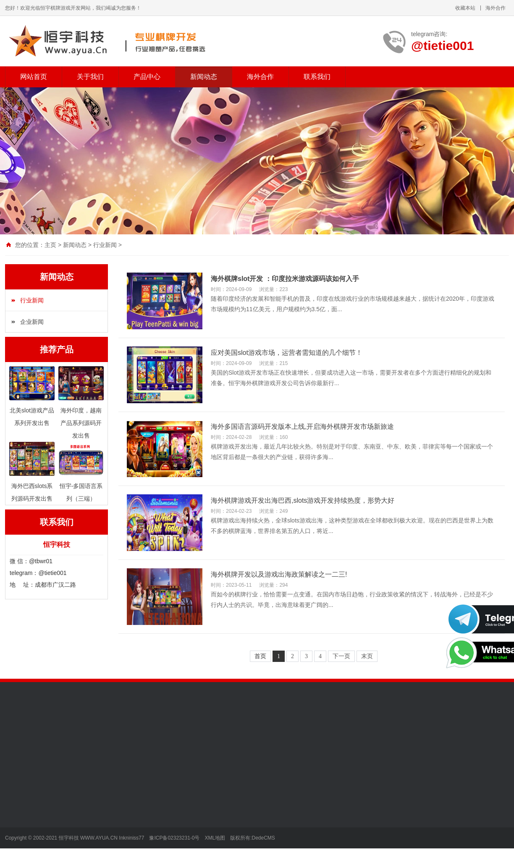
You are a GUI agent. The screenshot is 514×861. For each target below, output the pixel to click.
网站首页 (33, 76)
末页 (367, 656)
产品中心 (147, 76)
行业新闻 (105, 245)
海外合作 (495, 8)
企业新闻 (32, 321)
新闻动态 (203, 76)
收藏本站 (465, 8)
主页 (50, 245)
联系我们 (317, 76)
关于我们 (90, 76)
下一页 (341, 656)
